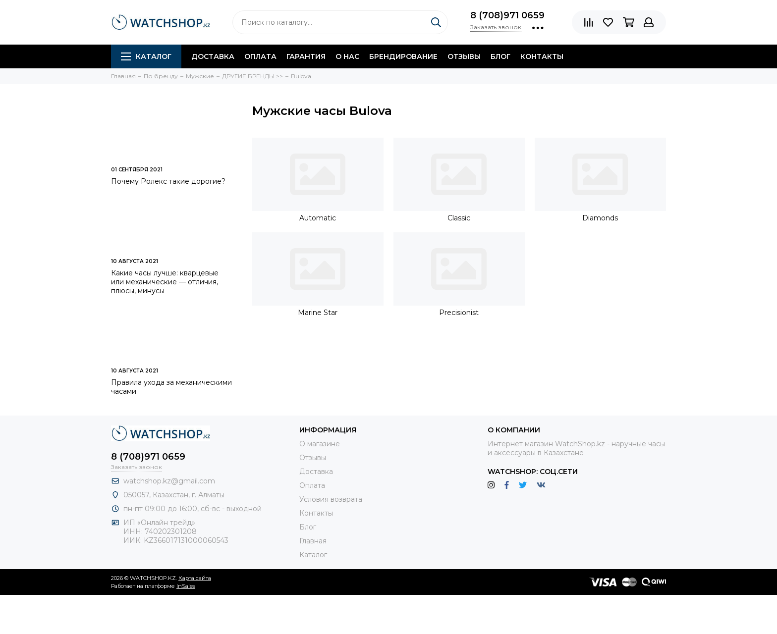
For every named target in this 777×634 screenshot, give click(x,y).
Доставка (212, 56)
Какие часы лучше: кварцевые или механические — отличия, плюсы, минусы (165, 281)
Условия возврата (330, 499)
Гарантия (306, 56)
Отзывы (464, 56)
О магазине (319, 443)
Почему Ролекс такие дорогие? (168, 181)
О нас (347, 56)
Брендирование (403, 56)
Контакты (541, 56)
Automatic (317, 217)
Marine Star (317, 312)
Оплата (260, 56)
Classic (458, 217)
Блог (500, 56)
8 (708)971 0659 (507, 15)
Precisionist (459, 312)
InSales (185, 585)
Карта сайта (194, 578)
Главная (313, 540)
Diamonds (600, 217)
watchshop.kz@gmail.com (169, 480)
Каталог (146, 56)
